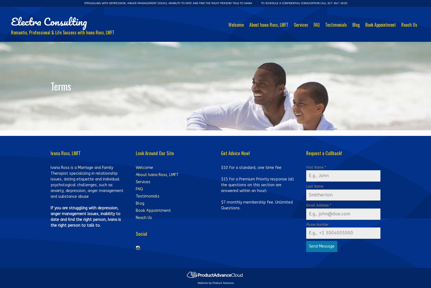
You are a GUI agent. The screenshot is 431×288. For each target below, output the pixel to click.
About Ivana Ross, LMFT (268, 24)
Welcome (236, 24)
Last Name (314, 186)
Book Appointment (380, 24)
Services (301, 24)
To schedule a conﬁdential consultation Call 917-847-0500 (304, 3)
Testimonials (336, 24)
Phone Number (317, 225)
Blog (356, 24)
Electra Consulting (49, 21)
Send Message (322, 246)
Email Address (318, 205)
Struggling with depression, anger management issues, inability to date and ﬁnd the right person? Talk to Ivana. (168, 3)
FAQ (317, 24)
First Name (316, 167)
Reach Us (409, 24)
